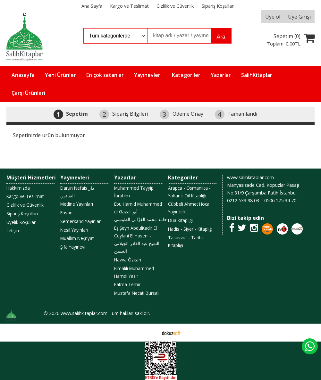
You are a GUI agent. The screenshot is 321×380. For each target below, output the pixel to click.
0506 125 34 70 (280, 200)
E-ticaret (150, 332)
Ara (221, 37)
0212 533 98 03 (243, 200)
